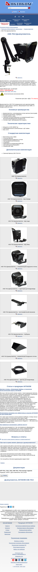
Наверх (2, 463)
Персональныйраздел (27, 24)
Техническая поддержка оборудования (19, 543)
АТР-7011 (13, 91)
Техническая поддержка (19, 538)
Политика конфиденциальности (19, 562)
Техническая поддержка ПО (19, 545)
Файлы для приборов (18, 549)
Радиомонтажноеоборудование (5, 24)
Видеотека (7, 534)
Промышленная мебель (25, 530)
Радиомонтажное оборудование (25, 528)
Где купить (12, 24)
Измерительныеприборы (16, 20)
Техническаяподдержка (20, 24)
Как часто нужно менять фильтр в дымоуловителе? (16, 439)
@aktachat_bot (19, 556)
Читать (5, 475)
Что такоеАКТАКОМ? (3, 20)
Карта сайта (19, 564)
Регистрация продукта (19, 547)
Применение (7, 532)
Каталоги (7, 528)
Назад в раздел (4, 504)
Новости (9, 20)
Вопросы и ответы (19, 541)
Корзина (22, 11)
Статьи (7, 530)
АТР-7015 (7, 91)
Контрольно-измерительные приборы (25, 526)
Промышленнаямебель (25, 20)
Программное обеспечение (25, 532)
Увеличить (19, 77)
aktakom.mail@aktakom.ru (19, 554)
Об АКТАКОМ (7, 523)
